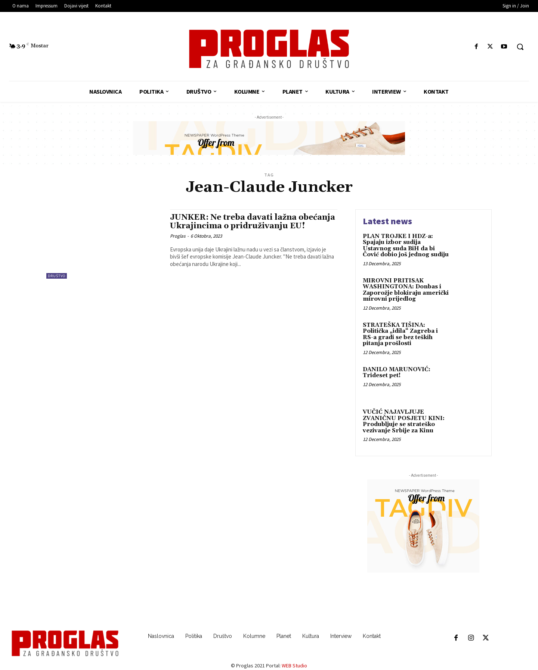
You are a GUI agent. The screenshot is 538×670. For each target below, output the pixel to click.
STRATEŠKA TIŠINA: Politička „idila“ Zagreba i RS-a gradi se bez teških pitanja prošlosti (400, 334)
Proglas (177, 236)
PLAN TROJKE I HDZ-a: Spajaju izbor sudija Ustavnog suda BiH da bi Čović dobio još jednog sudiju (406, 246)
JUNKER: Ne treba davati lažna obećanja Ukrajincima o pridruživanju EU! (252, 222)
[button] (520, 47)
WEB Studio (294, 665)
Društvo (56, 275)
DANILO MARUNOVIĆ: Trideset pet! (396, 372)
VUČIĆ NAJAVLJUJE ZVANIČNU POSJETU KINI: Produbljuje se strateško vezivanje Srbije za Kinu (404, 421)
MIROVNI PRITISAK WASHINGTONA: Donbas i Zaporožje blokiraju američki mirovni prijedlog (406, 290)
